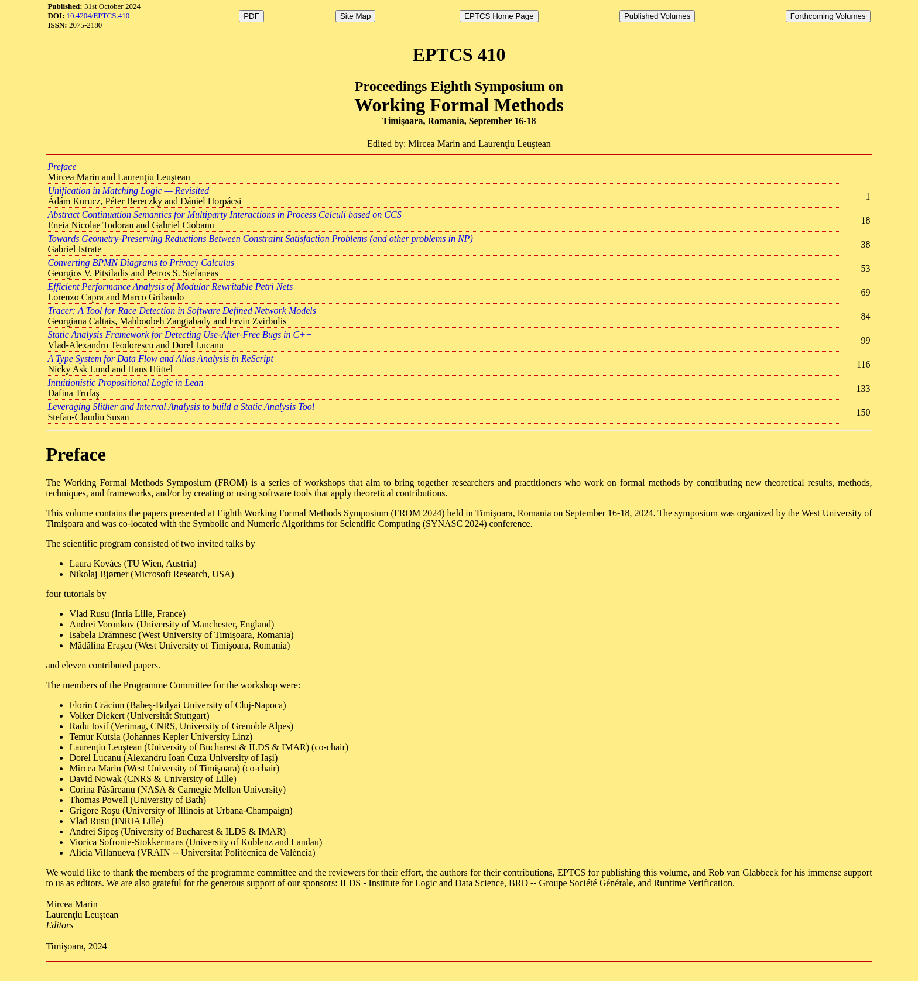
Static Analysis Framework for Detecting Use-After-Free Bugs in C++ (179, 334)
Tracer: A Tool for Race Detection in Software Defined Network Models (181, 310)
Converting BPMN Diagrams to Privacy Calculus (140, 262)
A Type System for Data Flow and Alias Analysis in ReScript (160, 358)
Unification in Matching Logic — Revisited (128, 190)
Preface (61, 166)
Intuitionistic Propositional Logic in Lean (125, 382)
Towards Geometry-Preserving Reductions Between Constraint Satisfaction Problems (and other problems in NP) (259, 238)
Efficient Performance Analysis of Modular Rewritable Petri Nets (170, 286)
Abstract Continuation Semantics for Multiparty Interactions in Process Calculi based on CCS (224, 214)
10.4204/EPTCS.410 (98, 15)
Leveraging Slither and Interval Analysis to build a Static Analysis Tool (180, 406)
